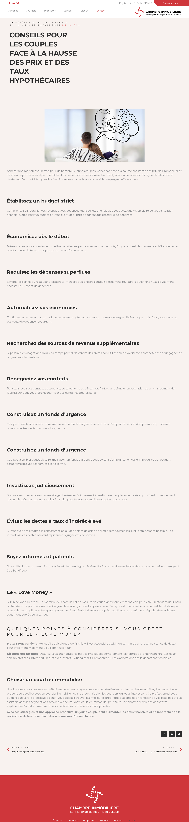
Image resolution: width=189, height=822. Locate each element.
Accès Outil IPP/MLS (141, 3)
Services (68, 10)
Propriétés (49, 10)
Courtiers (31, 10)
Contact (101, 10)
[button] (164, 734)
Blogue (84, 10)
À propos (13, 10)
